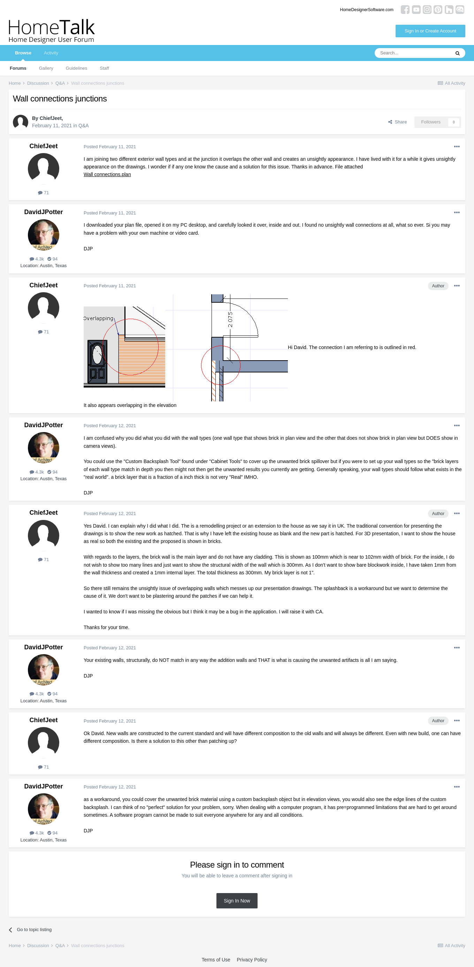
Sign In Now (237, 901)
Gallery (46, 68)
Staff (104, 68)
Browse (23, 55)
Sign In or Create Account (430, 30)
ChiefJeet (51, 118)
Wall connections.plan (107, 174)
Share (397, 121)
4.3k (37, 259)
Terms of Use (215, 959)
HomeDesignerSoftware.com (366, 9)
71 (43, 192)
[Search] (412, 53)
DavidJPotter (43, 212)
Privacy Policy (252, 959)
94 (52, 259)
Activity (51, 52)
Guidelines (76, 68)
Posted (110, 146)
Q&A (83, 125)
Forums (18, 68)
